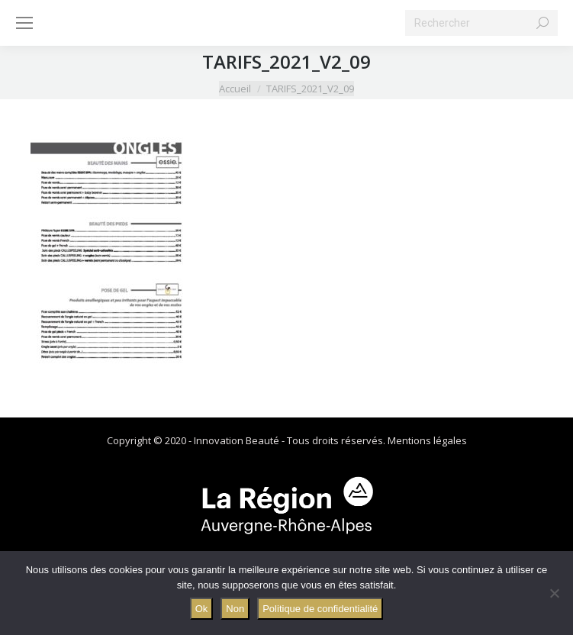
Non (235, 608)
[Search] (481, 23)
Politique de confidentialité (320, 608)
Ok (201, 608)
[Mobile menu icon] (24, 23)
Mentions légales (427, 440)
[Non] (554, 593)
